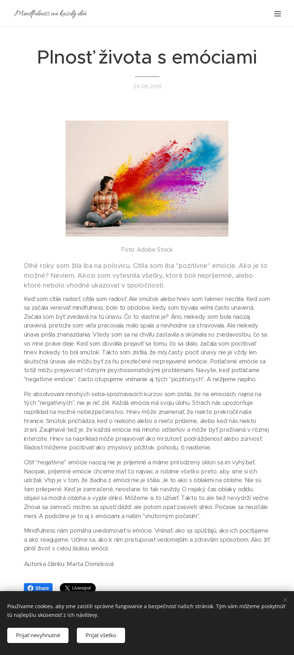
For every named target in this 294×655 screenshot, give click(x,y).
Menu (277, 13)
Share (38, 588)
